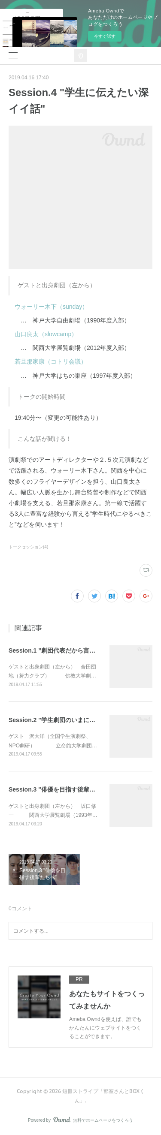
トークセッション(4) (28, 547)
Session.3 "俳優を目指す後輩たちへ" (59, 789)
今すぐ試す (104, 36)
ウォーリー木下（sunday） (51, 306)
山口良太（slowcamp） (43, 334)
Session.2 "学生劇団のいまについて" (59, 720)
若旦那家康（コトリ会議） (51, 361)
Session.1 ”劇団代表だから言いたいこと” (65, 650)
